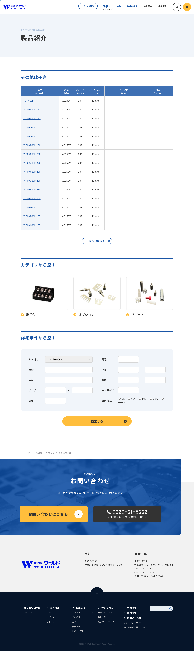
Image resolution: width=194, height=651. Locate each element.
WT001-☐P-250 (32, 198)
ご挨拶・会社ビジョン (82, 612)
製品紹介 (54, 607)
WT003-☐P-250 (32, 189)
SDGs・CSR (78, 631)
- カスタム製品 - (28, 612)
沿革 (74, 621)
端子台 (50, 612)
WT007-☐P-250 (32, 171)
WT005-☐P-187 (32, 127)
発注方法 (102, 617)
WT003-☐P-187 (32, 109)
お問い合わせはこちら (48, 514)
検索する (97, 421)
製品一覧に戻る (97, 241)
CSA (133, 398)
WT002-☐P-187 (32, 216)
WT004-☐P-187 (32, 118)
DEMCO (122, 402)
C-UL (155, 398)
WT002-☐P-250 (32, 145)
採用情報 (131, 612)
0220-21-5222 (147, 568)
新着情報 (131, 607)
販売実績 (76, 626)
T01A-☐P (28, 100)
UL (123, 398)
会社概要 (76, 617)
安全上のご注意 (105, 612)
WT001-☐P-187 (32, 225)
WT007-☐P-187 (32, 207)
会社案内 (80, 607)
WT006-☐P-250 (32, 162)
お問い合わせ (134, 617)
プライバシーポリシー (134, 622)
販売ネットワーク (106, 621)
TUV (144, 398)
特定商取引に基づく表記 (135, 627)
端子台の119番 (109, 7)
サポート (51, 621)
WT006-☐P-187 (32, 136)
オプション (52, 617)
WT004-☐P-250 (32, 154)
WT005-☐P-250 (32, 180)
